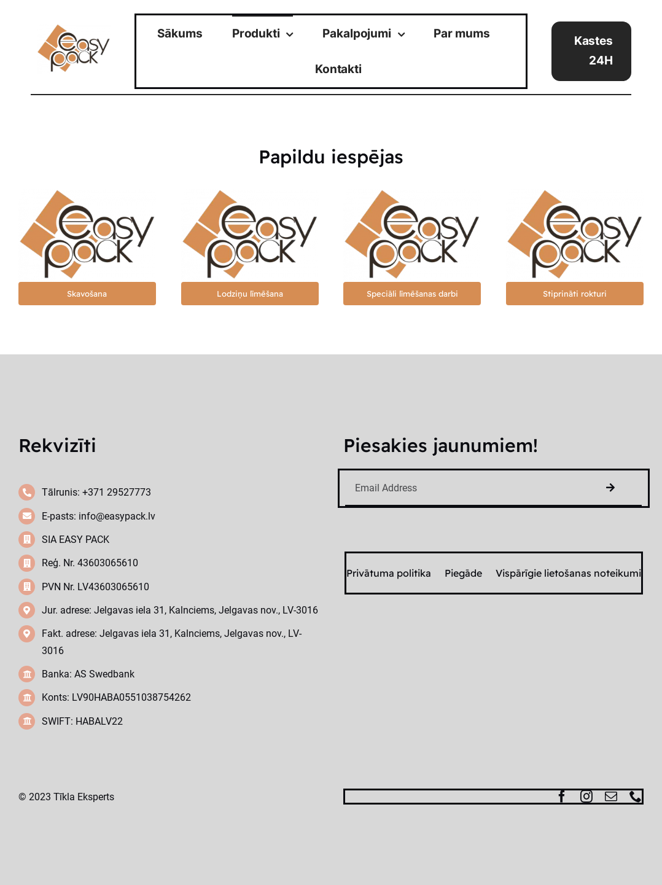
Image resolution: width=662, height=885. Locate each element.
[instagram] (586, 796)
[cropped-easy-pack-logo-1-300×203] (74, 28)
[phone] (635, 796)
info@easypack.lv (117, 516)
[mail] (611, 796)
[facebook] (562, 796)
